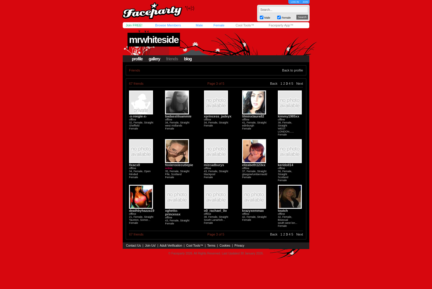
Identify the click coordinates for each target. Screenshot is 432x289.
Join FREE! (134, 25)
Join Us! (150, 245)
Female (218, 25)
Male (199, 25)
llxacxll (134, 165)
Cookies (225, 245)
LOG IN (295, 2)
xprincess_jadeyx (218, 116)
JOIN (305, 2)
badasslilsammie (178, 116)
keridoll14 (285, 165)
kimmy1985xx (288, 116)
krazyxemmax (253, 210)
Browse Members (168, 25)
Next (299, 83)
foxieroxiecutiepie (179, 165)
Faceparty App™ (281, 25)
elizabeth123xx (254, 165)
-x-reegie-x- (138, 116)
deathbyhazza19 (141, 210)
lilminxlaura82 (253, 116)
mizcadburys (214, 165)
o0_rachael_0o (215, 210)
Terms (211, 245)
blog (188, 58)
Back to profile (292, 70)
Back (273, 83)
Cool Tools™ (245, 25)
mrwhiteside (153, 39)
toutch (283, 210)
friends (172, 58)
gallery (154, 58)
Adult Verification (171, 245)
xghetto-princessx (172, 212)
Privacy (239, 245)
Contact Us (133, 245)
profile (137, 58)
